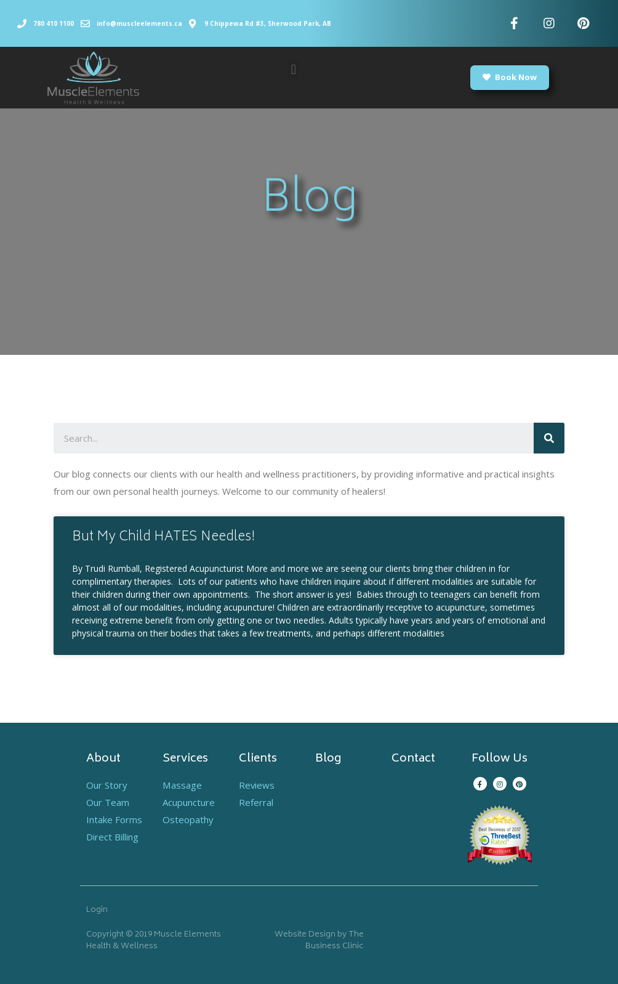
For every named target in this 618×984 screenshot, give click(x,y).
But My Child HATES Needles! (163, 537)
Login (97, 910)
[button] (293, 69)
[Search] (549, 438)
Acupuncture (189, 802)
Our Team (107, 802)
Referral (256, 802)
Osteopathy (188, 819)
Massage (182, 785)
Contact (413, 759)
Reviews (257, 785)
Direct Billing (112, 837)
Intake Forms (114, 819)
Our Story (106, 785)
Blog (328, 759)
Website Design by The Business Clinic (319, 941)
